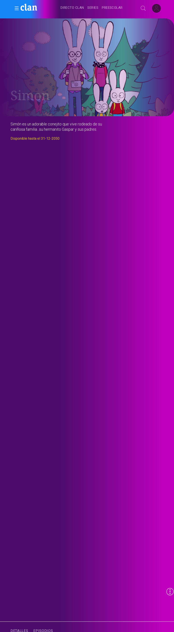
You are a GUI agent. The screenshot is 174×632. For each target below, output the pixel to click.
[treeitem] (72, 8)
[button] (15, 8)
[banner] (39, 8)
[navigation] (92, 8)
